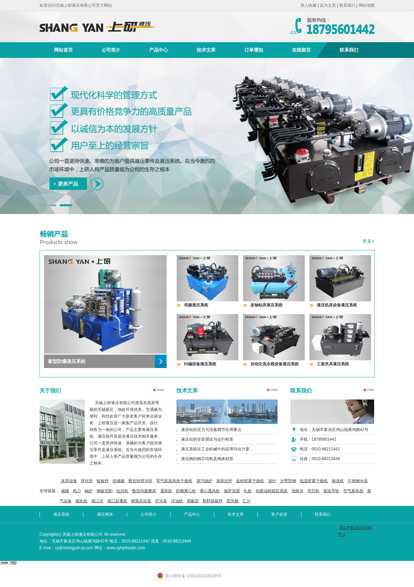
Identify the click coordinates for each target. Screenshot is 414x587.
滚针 (272, 481)
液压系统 (61, 514)
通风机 (166, 491)
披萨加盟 (232, 491)
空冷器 (161, 501)
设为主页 (328, 5)
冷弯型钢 (288, 481)
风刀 (77, 491)
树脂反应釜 (141, 501)
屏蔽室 (193, 501)
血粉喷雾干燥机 (250, 481)
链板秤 (103, 481)
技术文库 (206, 50)
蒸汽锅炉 (204, 481)
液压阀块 (105, 514)
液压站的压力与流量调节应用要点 (211, 429)
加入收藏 (308, 5)
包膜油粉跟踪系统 (271, 491)
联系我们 (347, 5)
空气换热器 (353, 491)
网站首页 (63, 50)
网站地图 (367, 5)
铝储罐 (119, 481)
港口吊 (97, 501)
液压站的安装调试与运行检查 (207, 439)
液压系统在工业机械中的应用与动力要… (217, 449)
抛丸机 (81, 501)
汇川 (246, 501)
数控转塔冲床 (140, 481)
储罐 (65, 491)
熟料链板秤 (212, 501)
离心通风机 (210, 491)
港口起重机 (117, 501)
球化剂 (87, 481)
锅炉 (88, 491)
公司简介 (111, 50)
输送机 (338, 481)
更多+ (368, 241)
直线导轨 (331, 491)
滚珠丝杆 (224, 481)
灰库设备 (69, 481)
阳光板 (233, 501)
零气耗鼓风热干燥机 (174, 481)
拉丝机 (122, 491)
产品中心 (158, 50)
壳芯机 (313, 491)
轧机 (248, 491)
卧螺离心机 (186, 491)
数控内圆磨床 (144, 491)
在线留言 (301, 50)
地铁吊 (298, 491)
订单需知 (253, 50)
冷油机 (177, 501)
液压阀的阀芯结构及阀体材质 (207, 458)
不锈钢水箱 (358, 481)
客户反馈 (279, 514)
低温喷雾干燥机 (314, 481)
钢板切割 (105, 491)
